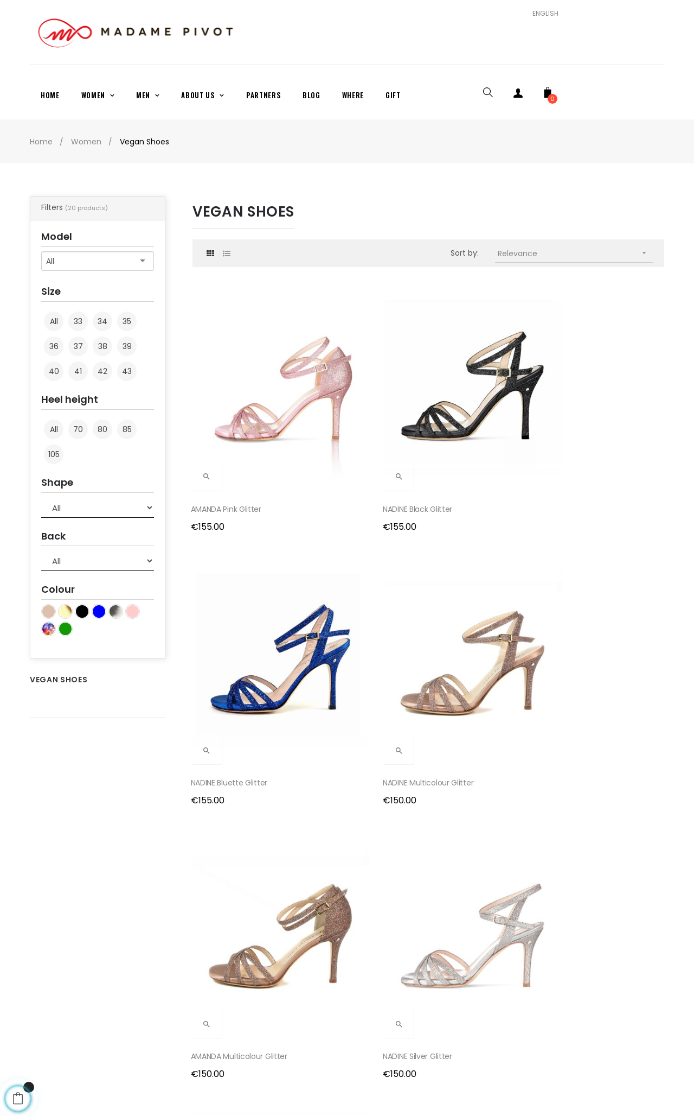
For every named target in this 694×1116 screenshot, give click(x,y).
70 (78, 429)
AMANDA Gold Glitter (229, 792)
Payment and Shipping (235, 940)
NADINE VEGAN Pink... (593, 792)
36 (54, 346)
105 (54, 454)
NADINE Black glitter (349, 421)
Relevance (576, 253)
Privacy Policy (217, 1013)
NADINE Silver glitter (349, 606)
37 (78, 346)
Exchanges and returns (235, 977)
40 (54, 371)
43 (127, 371)
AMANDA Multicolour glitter (240, 606)
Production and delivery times (249, 959)
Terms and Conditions (234, 995)
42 (102, 371)
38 (102, 346)
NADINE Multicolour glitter (603, 421)
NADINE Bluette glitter (474, 421)
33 (78, 321)
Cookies (207, 1031)
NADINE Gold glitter (592, 606)
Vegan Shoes (58, 679)
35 (127, 321)
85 (127, 429)
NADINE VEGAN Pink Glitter (481, 792)
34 (102, 321)
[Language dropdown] (541, 13)
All (54, 322)
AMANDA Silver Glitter (474, 606)
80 (102, 429)
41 (78, 371)
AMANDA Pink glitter (227, 421)
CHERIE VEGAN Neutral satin (363, 792)
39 (127, 346)
